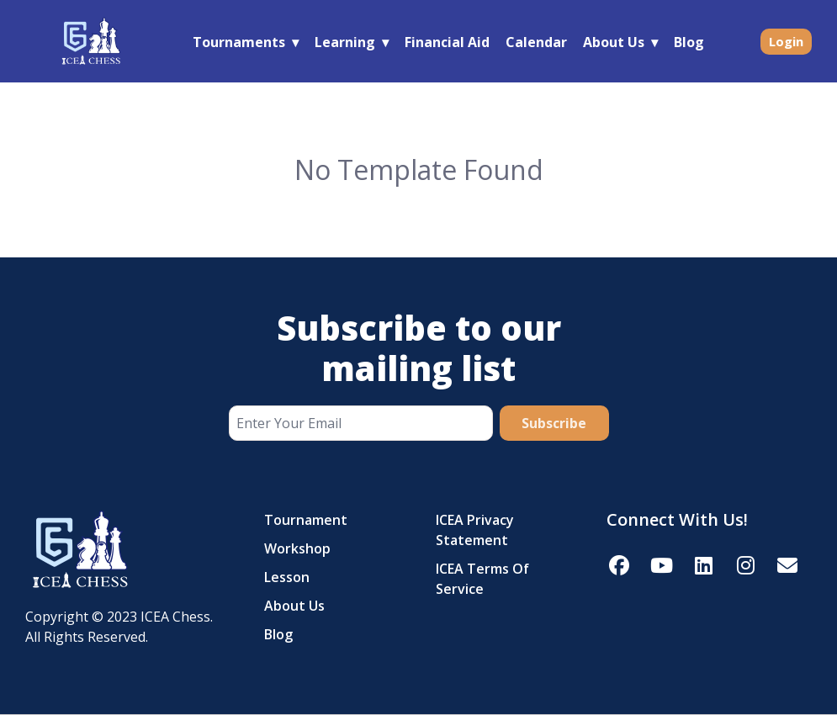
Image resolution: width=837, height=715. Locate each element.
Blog (689, 42)
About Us (613, 42)
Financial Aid (447, 42)
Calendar (536, 42)
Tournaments (239, 42)
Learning (345, 42)
